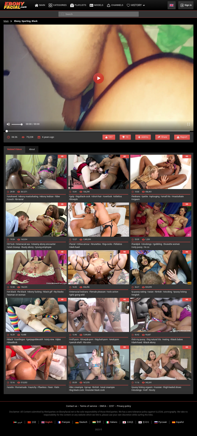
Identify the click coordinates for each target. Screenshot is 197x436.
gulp (72, 196)
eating (166, 339)
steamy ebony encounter (43, 244)
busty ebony (28, 247)
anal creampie (108, 387)
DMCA (103, 406)
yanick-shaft (76, 342)
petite (145, 196)
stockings (147, 244)
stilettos (118, 196)
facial (72, 244)
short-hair (97, 196)
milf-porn (74, 339)
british (159, 292)
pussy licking (180, 292)
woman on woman (16, 295)
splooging (155, 196)
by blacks (59, 292)
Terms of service (88, 406)
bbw (58, 196)
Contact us (71, 406)
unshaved (12, 196)
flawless (43, 387)
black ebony (150, 342)
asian (151, 292)
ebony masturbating (28, 196)
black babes (177, 339)
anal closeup (14, 247)
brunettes (96, 244)
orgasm (136, 199)
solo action (113, 292)
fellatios (118, 244)
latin (57, 387)
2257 (111, 406)
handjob (136, 244)
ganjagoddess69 (35, 339)
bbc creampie (76, 387)
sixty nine (49, 339)
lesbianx (136, 196)
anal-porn (114, 339)
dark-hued (75, 247)
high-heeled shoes (172, 387)
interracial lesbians (79, 292)
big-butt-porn (102, 339)
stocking (168, 292)
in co (147, 247)
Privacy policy (124, 406)
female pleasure (97, 292)
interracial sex (23, 244)
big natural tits (154, 339)
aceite (11, 387)
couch (11, 199)
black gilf (48, 292)
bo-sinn (87, 342)
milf (146, 390)
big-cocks (107, 244)
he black (22, 292)
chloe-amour (83, 244)
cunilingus (20, 339)
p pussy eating (139, 292)
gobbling (158, 244)
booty (152, 390)
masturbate (178, 196)
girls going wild (77, 295)
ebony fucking (35, 292)
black (10, 339)
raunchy (32, 387)
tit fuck (11, 244)
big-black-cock (83, 196)
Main (6, 21)
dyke (58, 339)
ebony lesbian (47, 196)
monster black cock (95, 390)
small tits (166, 196)
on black (12, 292)
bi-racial (19, 199)
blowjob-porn (87, 339)
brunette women (172, 244)
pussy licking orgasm (142, 387)
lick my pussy (138, 339)
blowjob (74, 199)
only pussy (137, 247)
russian (158, 387)
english (135, 295)
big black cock (77, 390)
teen (51, 387)
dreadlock (12, 342)
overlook (108, 196)
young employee (43, 247)
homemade (21, 387)
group (88, 387)
